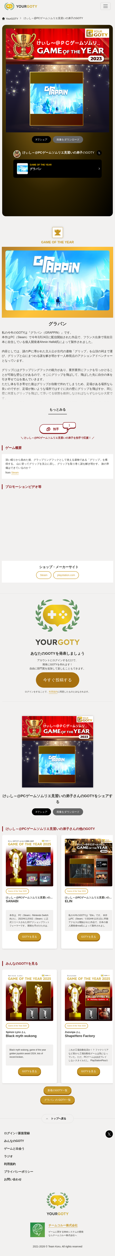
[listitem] (99, 152)
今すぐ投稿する (57, 680)
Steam (15, 472)
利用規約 (53, 691)
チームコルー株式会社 (63, 1225)
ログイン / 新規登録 (17, 1133)
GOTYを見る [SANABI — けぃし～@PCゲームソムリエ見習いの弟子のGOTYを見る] (29, 936)
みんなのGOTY (14, 1140)
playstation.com (66, 575)
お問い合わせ (13, 1179)
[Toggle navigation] (105, 6)
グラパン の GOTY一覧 (57, 1099)
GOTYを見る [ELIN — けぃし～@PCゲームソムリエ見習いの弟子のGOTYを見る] (88, 936)
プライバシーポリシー (18, 1171)
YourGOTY (12, 18)
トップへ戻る (58, 1118)
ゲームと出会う (14, 1148)
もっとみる (57, 409)
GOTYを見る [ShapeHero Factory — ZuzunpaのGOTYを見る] (88, 1071)
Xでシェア (41, 139)
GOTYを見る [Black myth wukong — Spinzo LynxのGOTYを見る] (29, 1071)
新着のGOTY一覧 (58, 1090)
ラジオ (8, 1156)
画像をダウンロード (67, 139)
